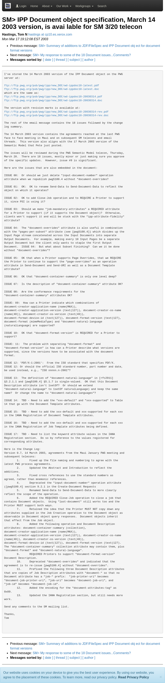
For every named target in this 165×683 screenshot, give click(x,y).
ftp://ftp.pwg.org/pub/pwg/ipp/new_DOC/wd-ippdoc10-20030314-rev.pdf (56, 111)
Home (34, 6)
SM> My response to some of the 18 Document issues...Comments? (82, 55)
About (47, 6)
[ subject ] (74, 59)
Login (21, 6)
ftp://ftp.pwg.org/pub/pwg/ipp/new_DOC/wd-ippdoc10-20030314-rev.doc (56, 115)
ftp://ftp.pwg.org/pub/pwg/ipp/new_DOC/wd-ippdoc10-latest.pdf (51, 85)
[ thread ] (60, 59)
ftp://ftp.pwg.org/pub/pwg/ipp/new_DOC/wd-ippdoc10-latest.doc (51, 89)
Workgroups (84, 6)
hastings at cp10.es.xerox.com (50, 34)
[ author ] (88, 59)
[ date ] (48, 59)
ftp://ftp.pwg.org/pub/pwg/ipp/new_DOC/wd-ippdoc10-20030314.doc (53, 100)
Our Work (63, 6)
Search (102, 6)
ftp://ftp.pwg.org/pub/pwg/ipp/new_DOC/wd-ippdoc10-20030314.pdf (53, 96)
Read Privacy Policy (133, 677)
